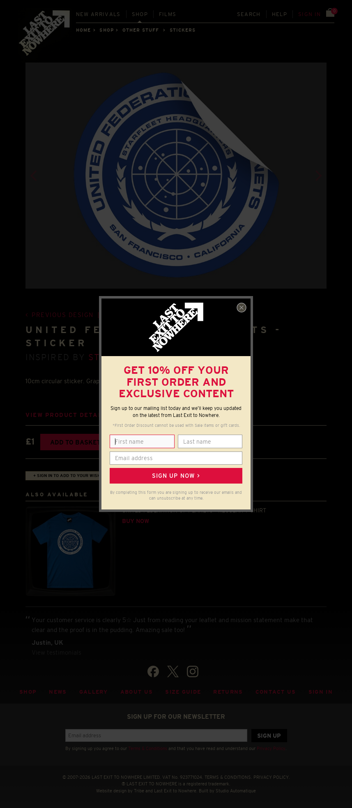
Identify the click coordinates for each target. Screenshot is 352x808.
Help (279, 14)
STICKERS (183, 30)
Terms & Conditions (147, 748)
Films (168, 14)
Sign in (309, 14)
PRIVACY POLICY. (271, 777)
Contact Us (275, 692)
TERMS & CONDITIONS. (228, 777)
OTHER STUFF (140, 30)
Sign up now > (176, 475)
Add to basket (75, 442)
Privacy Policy (271, 748)
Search (249, 14)
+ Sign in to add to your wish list (71, 475)
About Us (136, 692)
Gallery (93, 692)
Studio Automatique (236, 790)
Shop (140, 14)
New (98, 14)
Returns (228, 692)
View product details (67, 415)
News (58, 692)
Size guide (183, 692)
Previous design (63, 314)
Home (83, 30)
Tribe (139, 790)
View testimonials (56, 652)
